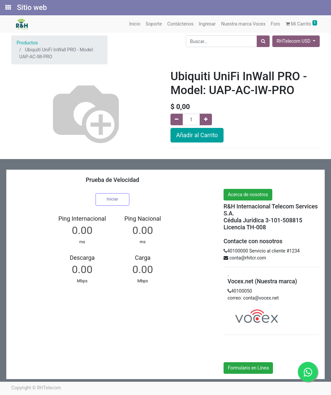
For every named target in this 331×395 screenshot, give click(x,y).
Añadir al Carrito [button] (197, 135)
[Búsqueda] (263, 41)
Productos (27, 42)
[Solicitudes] (7, 7)
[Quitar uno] (176, 119)
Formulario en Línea (248, 367)
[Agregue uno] (206, 119)
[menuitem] (134, 24)
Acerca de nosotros (248, 194)
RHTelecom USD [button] (294, 41)
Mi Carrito (301, 23)
